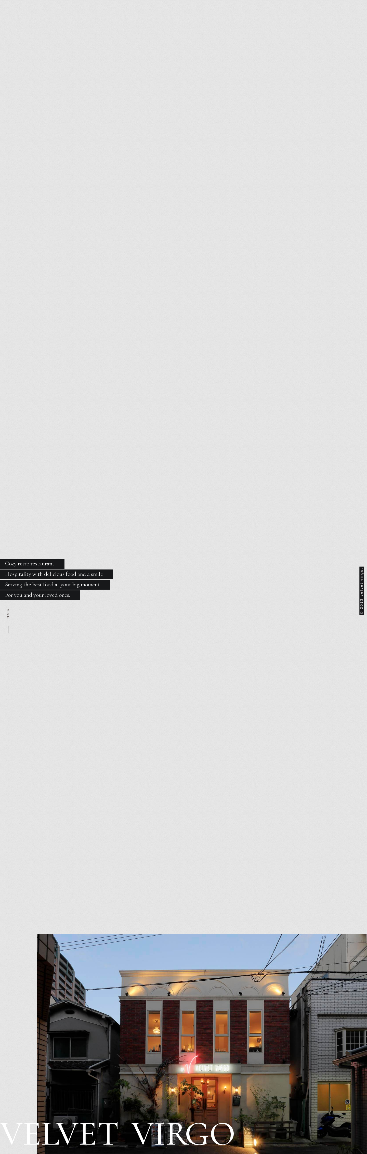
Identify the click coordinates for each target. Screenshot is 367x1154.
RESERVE (249, 33)
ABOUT (112, 33)
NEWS (90, 33)
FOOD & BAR (165, 33)
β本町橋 (275, 33)
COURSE (195, 33)
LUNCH (136, 33)
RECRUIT (222, 33)
